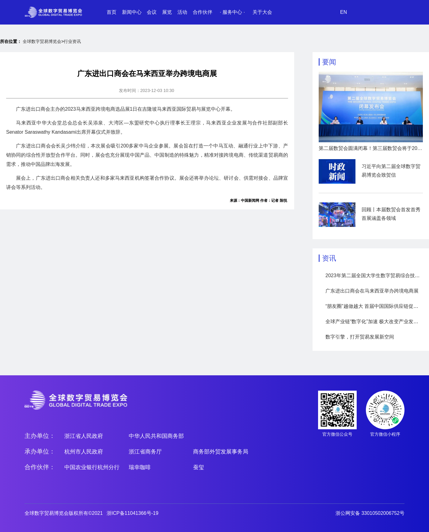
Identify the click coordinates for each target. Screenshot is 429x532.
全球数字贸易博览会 (42, 41)
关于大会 (262, 12)
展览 (167, 12)
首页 (111, 12)
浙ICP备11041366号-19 (132, 513)
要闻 (329, 62)
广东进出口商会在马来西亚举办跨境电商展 (372, 290)
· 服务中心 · (232, 12)
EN (343, 12)
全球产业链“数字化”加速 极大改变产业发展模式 (376, 321)
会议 (152, 12)
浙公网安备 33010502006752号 (370, 513)
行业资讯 (72, 41)
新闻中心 (132, 12)
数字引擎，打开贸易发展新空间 (359, 336)
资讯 (329, 258)
